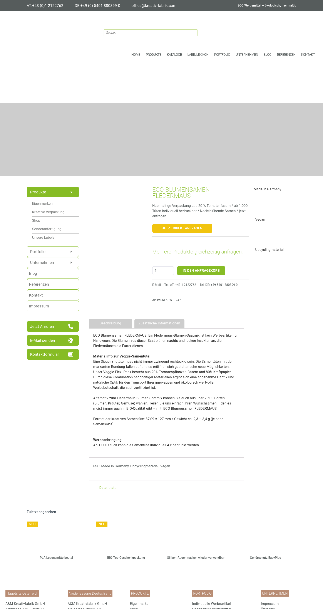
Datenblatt (107, 488)
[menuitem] (159, 603)
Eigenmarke (139, 604)
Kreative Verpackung (48, 212)
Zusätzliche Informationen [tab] (159, 323)
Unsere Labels (43, 237)
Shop (36, 220)
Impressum (270, 604)
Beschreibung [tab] (110, 323)
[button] (153, 54)
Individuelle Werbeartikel (211, 604)
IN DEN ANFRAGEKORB (201, 270)
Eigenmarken (42, 203)
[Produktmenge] (163, 270)
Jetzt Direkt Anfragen (182, 228)
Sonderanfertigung (47, 229)
